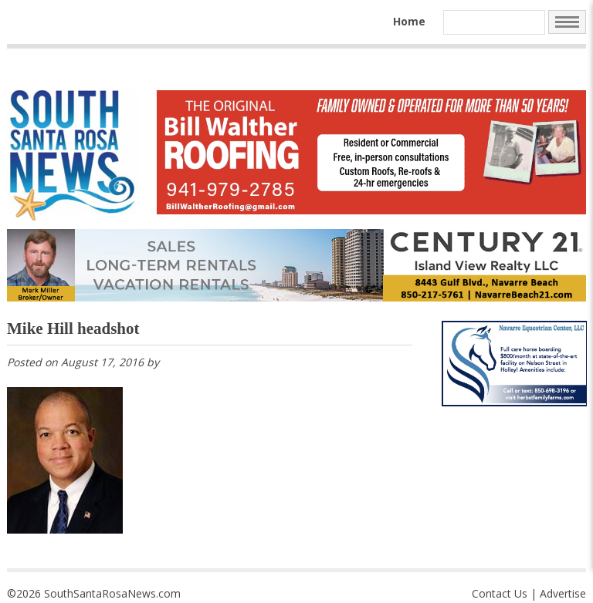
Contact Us (499, 593)
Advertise (563, 593)
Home (409, 21)
